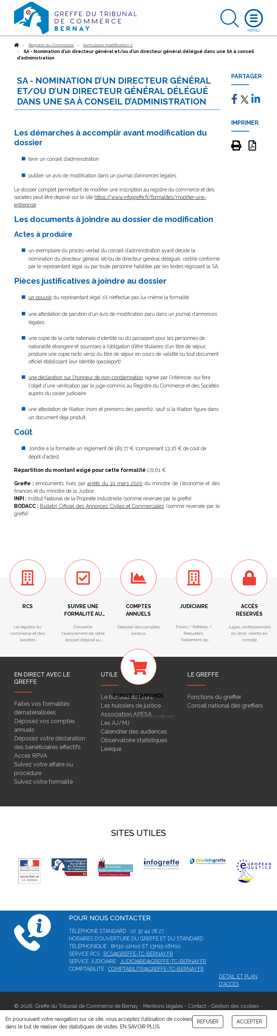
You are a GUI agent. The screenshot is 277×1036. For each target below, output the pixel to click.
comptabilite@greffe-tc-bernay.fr (156, 969)
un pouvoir (40, 297)
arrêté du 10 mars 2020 (114, 483)
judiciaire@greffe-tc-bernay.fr (163, 961)
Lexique (111, 748)
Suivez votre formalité (43, 781)
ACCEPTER (249, 1021)
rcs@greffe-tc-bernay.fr (138, 954)
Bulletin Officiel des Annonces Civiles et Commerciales (102, 506)
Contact (197, 1006)
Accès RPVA (30, 755)
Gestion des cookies (235, 1006)
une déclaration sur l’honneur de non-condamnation (85, 377)
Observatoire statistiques (134, 740)
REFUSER (208, 1021)
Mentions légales (163, 1006)
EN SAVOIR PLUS (139, 1027)
